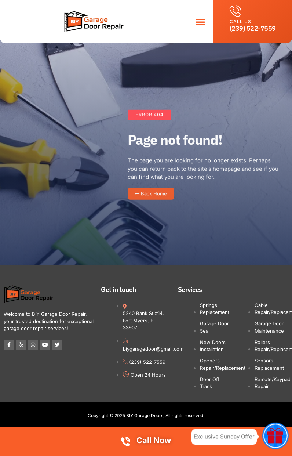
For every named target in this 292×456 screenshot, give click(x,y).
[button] (200, 21)
